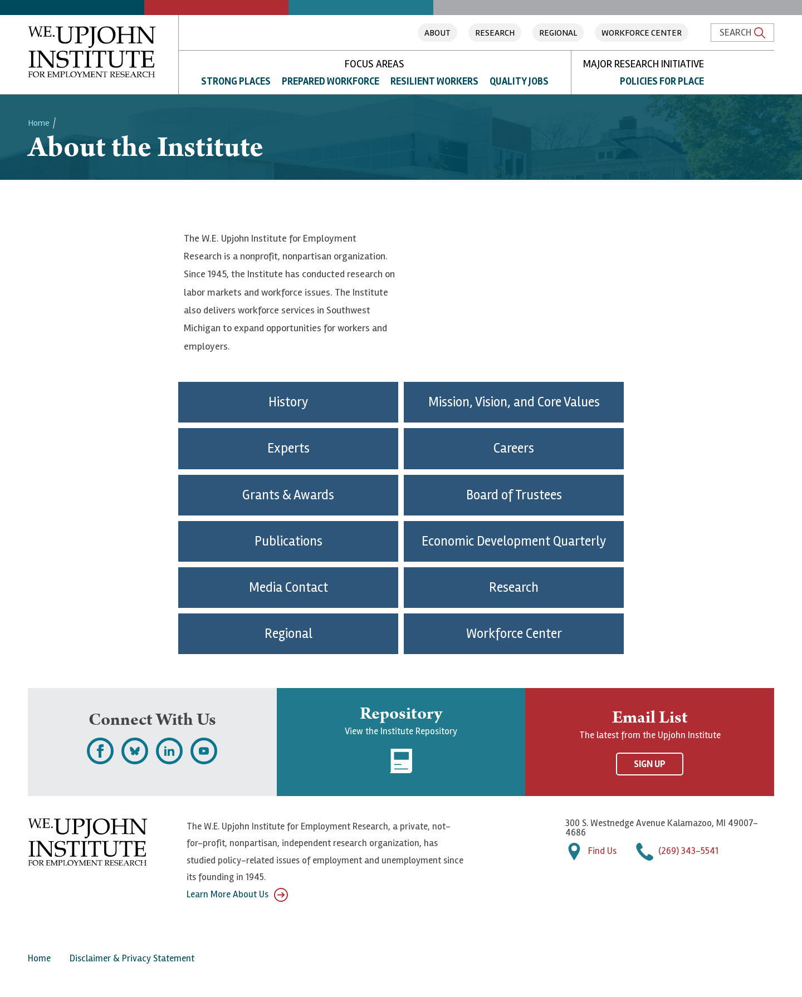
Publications (288, 541)
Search (742, 32)
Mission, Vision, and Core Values (514, 402)
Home (39, 123)
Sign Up (650, 764)
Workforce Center (642, 32)
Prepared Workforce (330, 81)
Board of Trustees (514, 495)
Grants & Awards (288, 495)
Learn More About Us (237, 895)
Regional (558, 32)
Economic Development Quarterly (514, 541)
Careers (513, 448)
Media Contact (288, 587)
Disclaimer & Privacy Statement (132, 958)
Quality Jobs (519, 81)
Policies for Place (662, 81)
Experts (288, 448)
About (437, 32)
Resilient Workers (434, 81)
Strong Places (236, 81)
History (288, 402)
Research (495, 32)
